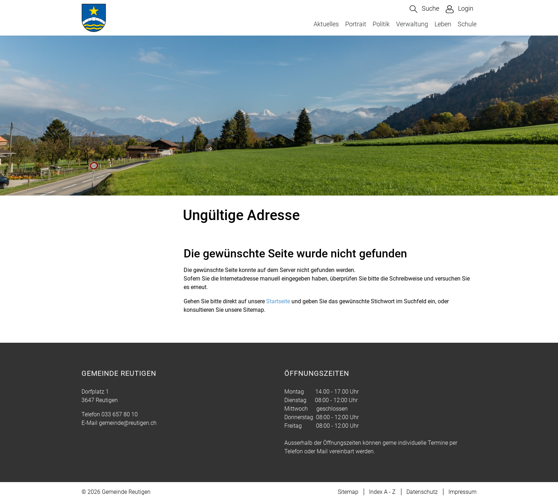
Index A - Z (382, 491)
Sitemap (348, 491)
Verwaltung (412, 24)
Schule (467, 24)
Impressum (462, 491)
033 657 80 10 (119, 414)
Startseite (278, 301)
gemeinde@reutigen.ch (128, 423)
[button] (424, 9)
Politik (381, 24)
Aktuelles (326, 24)
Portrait (355, 24)
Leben (443, 24)
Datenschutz (422, 491)
